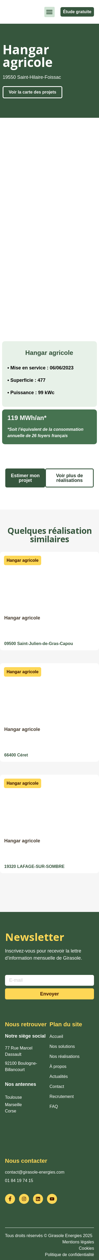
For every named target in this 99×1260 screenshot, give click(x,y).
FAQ (54, 1106)
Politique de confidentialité (69, 1254)
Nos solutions (62, 1046)
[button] (49, 12)
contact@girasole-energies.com (34, 1172)
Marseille (13, 1104)
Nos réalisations (65, 1056)
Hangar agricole (22, 618)
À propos (58, 1066)
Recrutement (62, 1096)
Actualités (59, 1076)
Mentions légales (78, 1242)
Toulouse (13, 1097)
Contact (57, 1086)
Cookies (86, 1248)
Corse (10, 1111)
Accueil (56, 1036)
